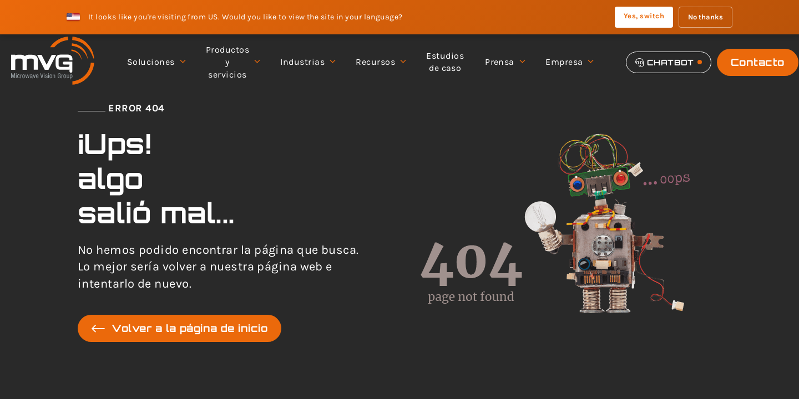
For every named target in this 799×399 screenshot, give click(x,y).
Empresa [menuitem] (569, 62)
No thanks (705, 17)
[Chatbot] (668, 62)
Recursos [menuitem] (380, 62)
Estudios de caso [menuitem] (445, 61)
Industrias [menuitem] (307, 62)
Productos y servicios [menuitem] (233, 62)
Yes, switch (644, 16)
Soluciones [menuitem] (156, 62)
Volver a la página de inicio (179, 328)
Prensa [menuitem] (504, 62)
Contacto (758, 62)
